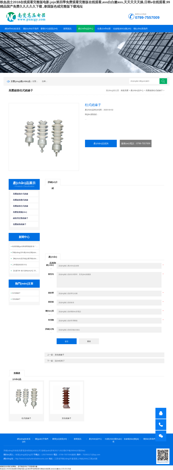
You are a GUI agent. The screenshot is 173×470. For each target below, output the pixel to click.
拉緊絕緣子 (36, 81)
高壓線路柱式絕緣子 (154, 90)
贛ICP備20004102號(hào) (74, 450)
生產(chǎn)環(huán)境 (104, 29)
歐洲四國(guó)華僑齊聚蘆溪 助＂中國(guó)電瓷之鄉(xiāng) (25, 246)
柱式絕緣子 (16, 293)
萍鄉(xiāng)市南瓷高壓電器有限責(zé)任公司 (22, 450)
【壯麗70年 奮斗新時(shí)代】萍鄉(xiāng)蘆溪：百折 (25, 271)
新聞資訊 (67, 28)
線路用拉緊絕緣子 (20, 218)
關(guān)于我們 (31, 28)
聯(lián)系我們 (140, 28)
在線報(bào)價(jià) (122, 28)
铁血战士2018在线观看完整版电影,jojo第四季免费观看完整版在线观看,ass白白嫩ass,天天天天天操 (35, 469)
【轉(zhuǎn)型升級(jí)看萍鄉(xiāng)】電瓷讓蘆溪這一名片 (25, 259)
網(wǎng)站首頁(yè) (13, 29)
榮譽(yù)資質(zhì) (49, 28)
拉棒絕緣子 (45, 81)
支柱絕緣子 (16, 299)
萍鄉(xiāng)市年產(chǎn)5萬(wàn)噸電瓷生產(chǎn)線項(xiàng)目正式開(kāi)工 (25, 252)
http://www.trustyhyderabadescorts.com (31, 459)
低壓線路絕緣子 (19, 224)
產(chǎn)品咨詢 (101, 143)
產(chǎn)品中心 (85, 28)
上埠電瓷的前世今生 (19, 265)
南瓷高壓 (124, 90)
